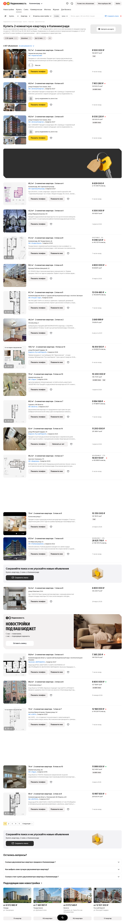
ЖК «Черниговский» (35, 55)
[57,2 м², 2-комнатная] (15, 249)
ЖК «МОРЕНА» (33, 799)
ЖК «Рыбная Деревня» (36, 544)
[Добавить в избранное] (51, 71)
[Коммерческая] (36, 9)
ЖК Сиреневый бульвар (36, 189)
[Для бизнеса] (65, 9)
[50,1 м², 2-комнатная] (15, 276)
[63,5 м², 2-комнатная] (15, 97)
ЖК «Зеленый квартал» (36, 89)
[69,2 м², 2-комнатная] (15, 693)
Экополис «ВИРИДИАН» (36, 662)
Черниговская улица (35, 53)
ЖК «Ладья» (32, 379)
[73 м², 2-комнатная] (15, 524)
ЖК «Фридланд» (33, 461)
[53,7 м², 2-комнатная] (15, 64)
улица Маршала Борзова (36, 214)
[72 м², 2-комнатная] (15, 720)
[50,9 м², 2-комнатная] (15, 666)
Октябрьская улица (34, 542)
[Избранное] (67, 3)
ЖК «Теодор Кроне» (35, 243)
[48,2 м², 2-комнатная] (15, 331)
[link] (118, 3)
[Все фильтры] (5, 16)
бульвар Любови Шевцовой (37, 268)
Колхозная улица (34, 516)
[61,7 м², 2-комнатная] (15, 303)
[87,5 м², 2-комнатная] (15, 549)
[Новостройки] (9, 9)
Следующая (27, 823)
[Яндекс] (4, 3)
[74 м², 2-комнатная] (15, 778)
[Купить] (19, 9)
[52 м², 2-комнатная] (15, 440)
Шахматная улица (34, 377)
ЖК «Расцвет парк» (34, 298)
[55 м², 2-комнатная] (15, 805)
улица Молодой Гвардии (36, 350)
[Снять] (26, 9)
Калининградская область (37, 295)
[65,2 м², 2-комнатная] (15, 194)
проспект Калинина (35, 459)
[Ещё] (49, 38)
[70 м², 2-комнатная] (15, 385)
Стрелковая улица (34, 685)
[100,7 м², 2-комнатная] (15, 358)
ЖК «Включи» (33, 406)
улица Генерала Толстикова (37, 86)
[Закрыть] (121, 16)
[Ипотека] (47, 9)
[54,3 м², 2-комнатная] (15, 599)
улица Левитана (33, 591)
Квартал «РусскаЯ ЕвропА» (37, 352)
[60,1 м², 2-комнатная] (15, 412)
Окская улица (32, 323)
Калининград (32, 186)
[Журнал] (56, 9)
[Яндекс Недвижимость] (16, 3)
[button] (72, 3)
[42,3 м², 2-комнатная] (15, 222)
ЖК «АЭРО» (32, 714)
